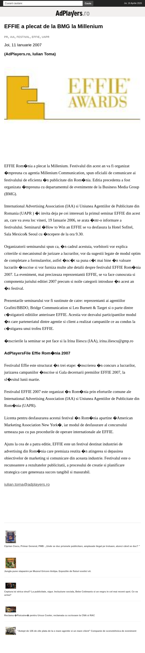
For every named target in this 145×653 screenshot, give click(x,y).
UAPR (46, 37)
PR (6, 37)
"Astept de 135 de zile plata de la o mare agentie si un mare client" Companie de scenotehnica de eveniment (76, 631)
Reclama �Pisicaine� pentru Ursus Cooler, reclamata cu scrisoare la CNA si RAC (49, 615)
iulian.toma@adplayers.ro (27, 484)
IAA (12, 37)
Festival (23, 37)
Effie (36, 37)
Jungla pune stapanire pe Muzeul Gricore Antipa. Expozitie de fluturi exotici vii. (47, 571)
